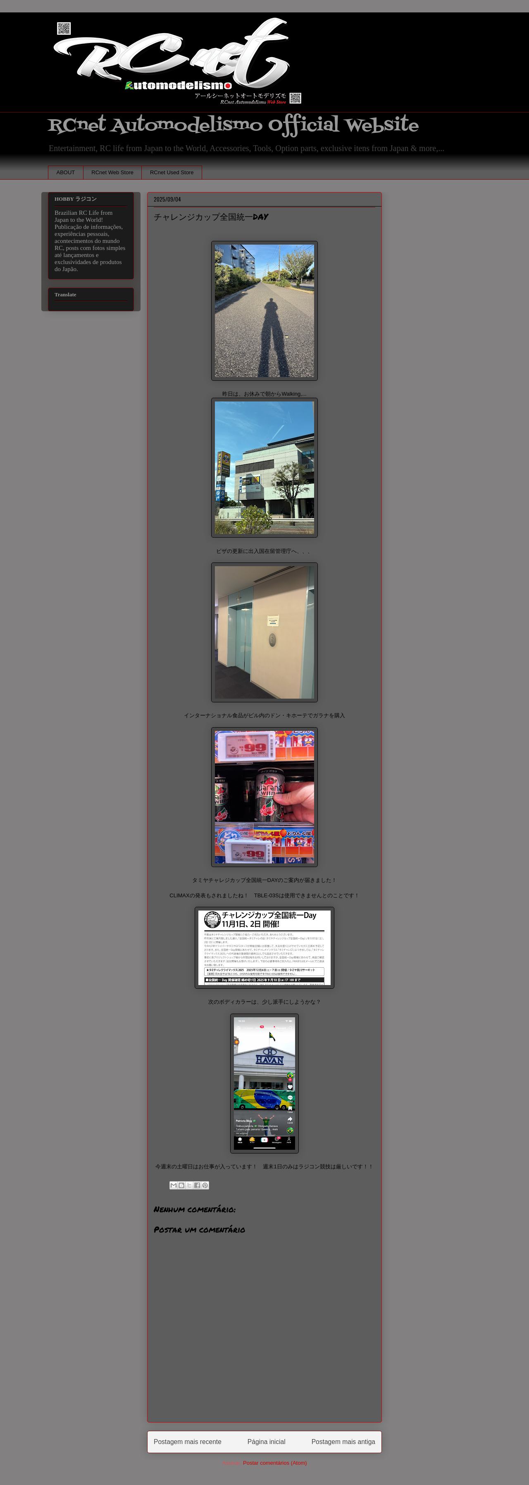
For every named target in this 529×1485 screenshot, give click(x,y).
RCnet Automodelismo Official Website (233, 125)
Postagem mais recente (188, 1441)
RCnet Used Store (172, 172)
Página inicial (267, 1441)
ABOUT (66, 172)
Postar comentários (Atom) (275, 1463)
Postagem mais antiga (343, 1441)
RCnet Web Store (112, 172)
